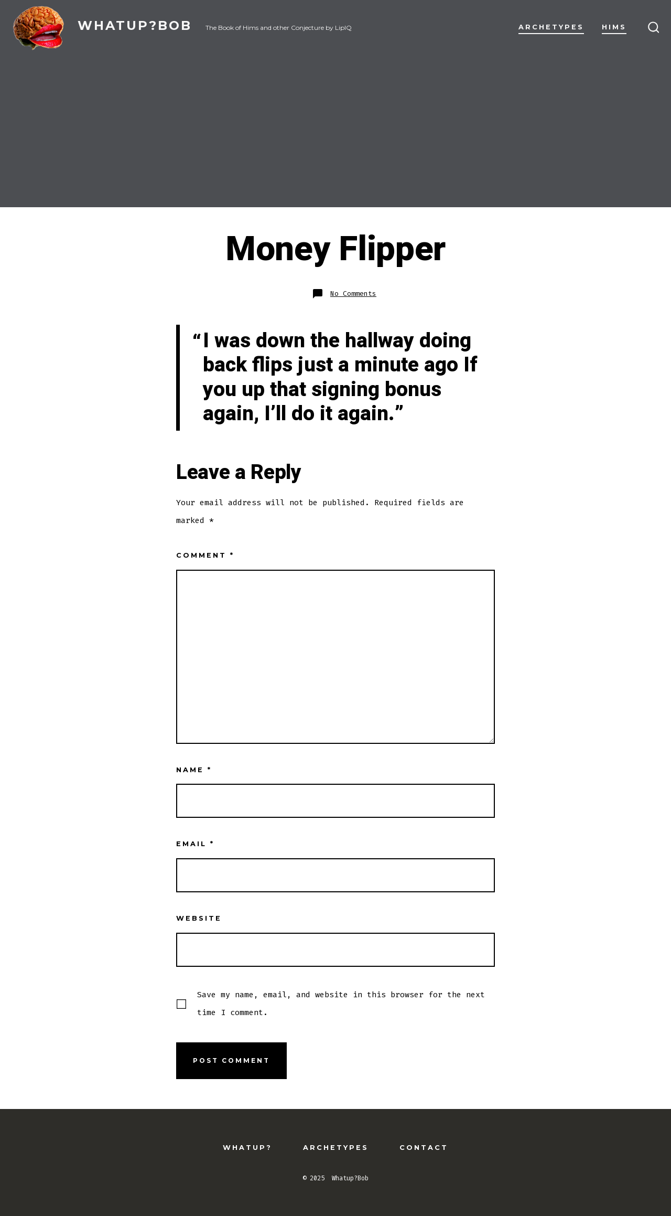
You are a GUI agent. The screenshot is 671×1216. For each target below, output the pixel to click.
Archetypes (551, 27)
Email (195, 844)
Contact (423, 1147)
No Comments (353, 293)
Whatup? (247, 1147)
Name (194, 770)
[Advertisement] (335, 133)
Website (199, 918)
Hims (614, 27)
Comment (205, 555)
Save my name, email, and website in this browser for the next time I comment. (341, 1003)
